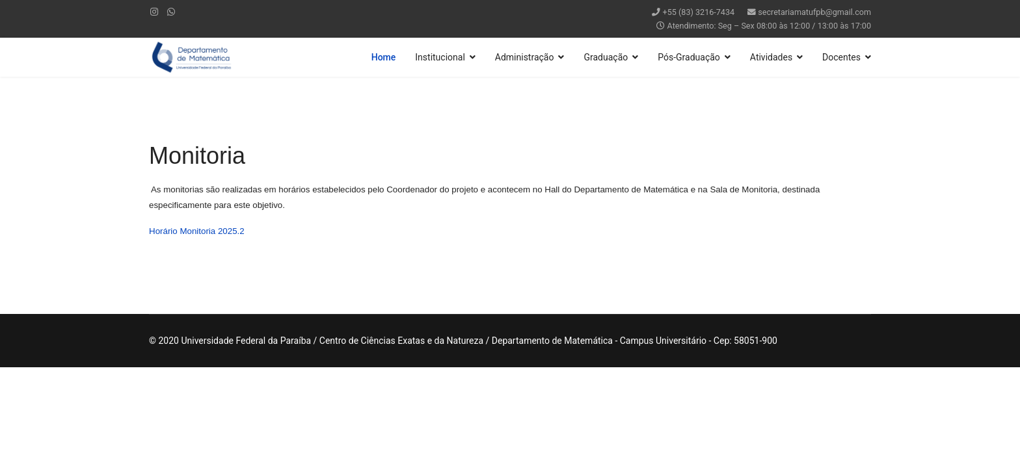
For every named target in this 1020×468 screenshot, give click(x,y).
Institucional (440, 57)
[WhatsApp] (171, 11)
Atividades (771, 57)
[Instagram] (154, 11)
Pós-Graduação (689, 57)
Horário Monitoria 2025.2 (197, 231)
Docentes (841, 57)
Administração (524, 57)
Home (383, 57)
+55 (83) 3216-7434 (699, 12)
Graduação (606, 57)
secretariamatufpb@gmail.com (814, 12)
